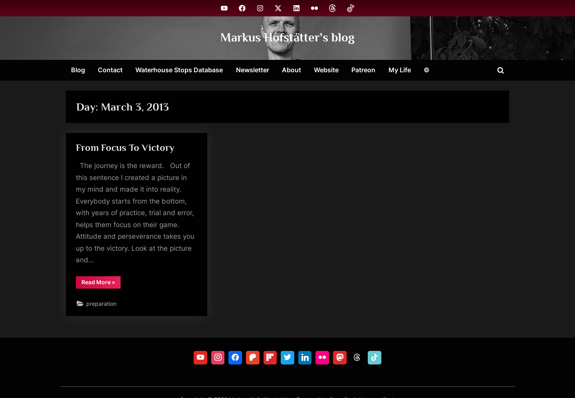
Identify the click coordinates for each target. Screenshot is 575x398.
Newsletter (252, 70)
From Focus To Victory (125, 148)
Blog (78, 70)
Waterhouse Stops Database (179, 70)
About (291, 70)
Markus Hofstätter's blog (287, 38)
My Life (400, 70)
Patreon (363, 70)
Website (326, 70)
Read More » (101, 284)
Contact (110, 70)
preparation (102, 305)
